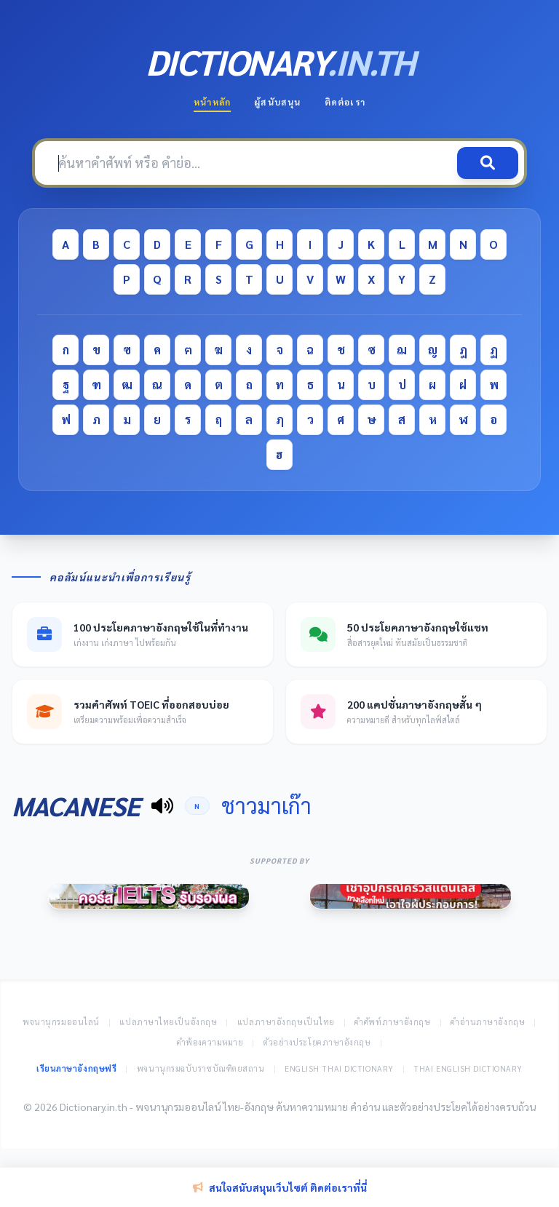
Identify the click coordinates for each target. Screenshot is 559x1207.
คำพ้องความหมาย (210, 1042)
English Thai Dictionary (339, 1068)
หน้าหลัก (212, 102)
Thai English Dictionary (468, 1068)
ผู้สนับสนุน (277, 102)
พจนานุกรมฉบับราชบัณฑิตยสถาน (201, 1068)
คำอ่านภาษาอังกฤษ (488, 1021)
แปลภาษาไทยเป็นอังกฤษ (168, 1021)
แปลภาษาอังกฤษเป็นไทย (286, 1021)
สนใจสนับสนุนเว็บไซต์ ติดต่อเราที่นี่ (280, 1187)
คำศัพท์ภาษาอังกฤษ (392, 1021)
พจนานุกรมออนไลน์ (61, 1021)
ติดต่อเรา (345, 102)
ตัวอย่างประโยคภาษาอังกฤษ (317, 1042)
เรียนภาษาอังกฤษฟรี (76, 1068)
